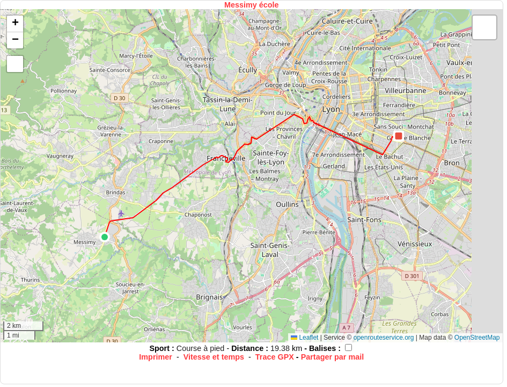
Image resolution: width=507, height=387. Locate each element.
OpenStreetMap (477, 337)
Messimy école (251, 5)
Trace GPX (274, 357)
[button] (104, 237)
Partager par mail (332, 357)
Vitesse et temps (213, 357)
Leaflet (304, 337)
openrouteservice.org (384, 337)
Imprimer (155, 357)
